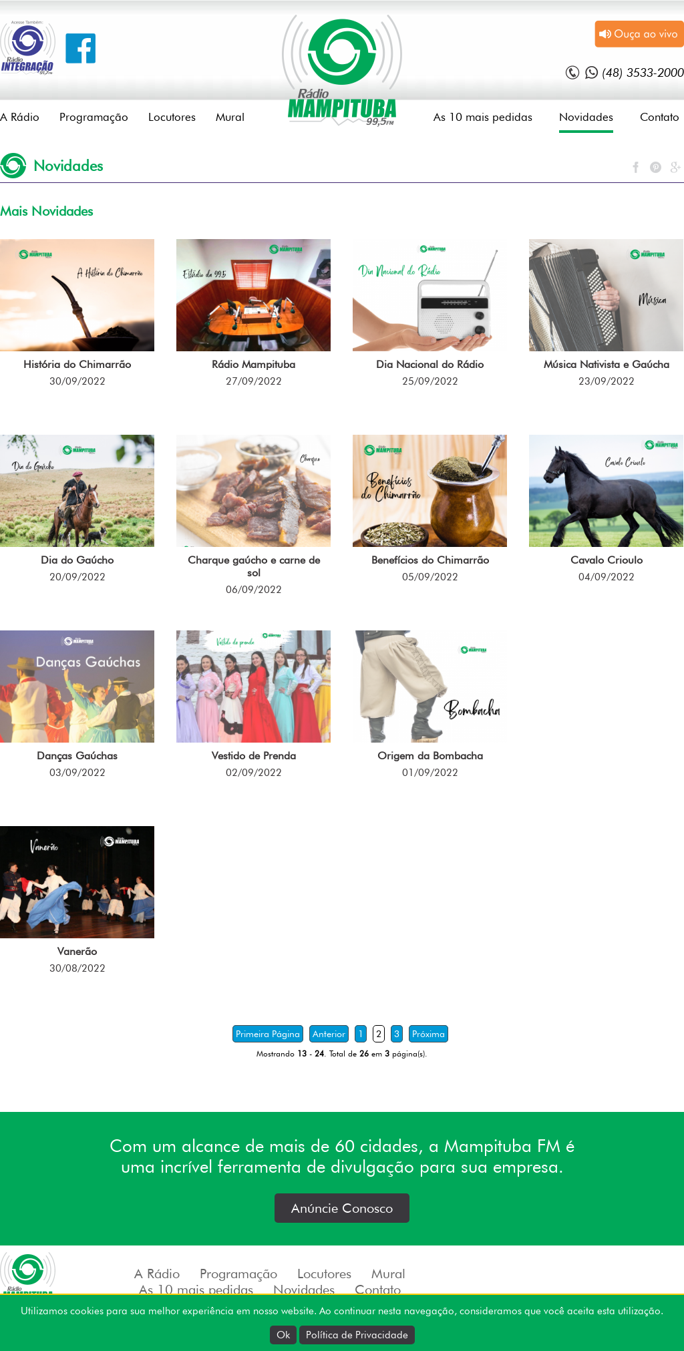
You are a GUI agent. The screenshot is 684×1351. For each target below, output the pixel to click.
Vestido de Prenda (254, 755)
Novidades (586, 117)
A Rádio (19, 117)
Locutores (172, 117)
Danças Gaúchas (77, 755)
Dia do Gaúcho (77, 560)
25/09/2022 (430, 381)
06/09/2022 (254, 590)
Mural (230, 117)
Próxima (428, 1033)
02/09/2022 (254, 773)
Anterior (329, 1033)
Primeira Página (268, 1033)
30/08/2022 (77, 968)
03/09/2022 (77, 773)
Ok (283, 1335)
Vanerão (77, 951)
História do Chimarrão (77, 364)
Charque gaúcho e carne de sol (254, 566)
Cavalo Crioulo (606, 560)
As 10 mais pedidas (483, 117)
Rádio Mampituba (253, 364)
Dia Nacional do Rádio (430, 364)
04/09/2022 (606, 577)
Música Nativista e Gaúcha (606, 364)
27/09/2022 (254, 381)
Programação (93, 117)
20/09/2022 (77, 577)
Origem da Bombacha (430, 755)
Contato (659, 117)
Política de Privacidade (357, 1335)
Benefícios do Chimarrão (430, 560)
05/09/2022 (430, 577)
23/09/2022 (606, 381)
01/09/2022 (430, 773)
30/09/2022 (77, 381)
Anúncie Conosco (342, 1208)
